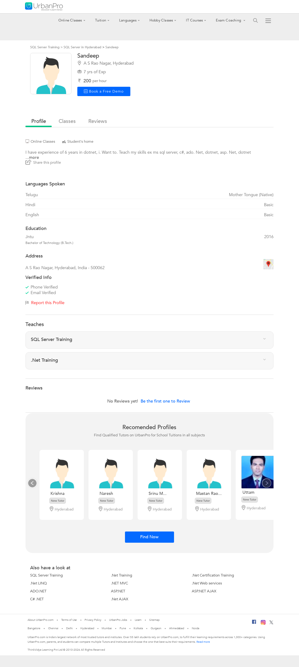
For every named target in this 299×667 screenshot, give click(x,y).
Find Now (149, 537)
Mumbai (107, 628)
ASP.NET (118, 591)
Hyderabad (87, 628)
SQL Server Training (46, 575)
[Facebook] (254, 623)
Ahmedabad (176, 628)
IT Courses (194, 20)
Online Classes (70, 20)
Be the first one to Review (165, 401)
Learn (138, 620)
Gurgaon (156, 628)
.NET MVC (119, 583)
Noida (195, 628)
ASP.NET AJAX (204, 591)
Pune (123, 628)
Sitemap (154, 620)
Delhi (69, 628)
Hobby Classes (161, 20)
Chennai (53, 628)
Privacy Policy (93, 620)
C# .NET (37, 599)
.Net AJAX (119, 599)
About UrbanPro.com (40, 620)
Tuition (100, 20)
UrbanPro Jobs (118, 620)
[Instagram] (263, 624)
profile (38, 121)
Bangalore (34, 628)
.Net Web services (207, 583)
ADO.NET (38, 591)
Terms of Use (69, 620)
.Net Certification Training (213, 575)
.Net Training (121, 575)
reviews (97, 121)
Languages (127, 20)
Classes (67, 121)
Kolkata (138, 628)
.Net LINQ (38, 583)
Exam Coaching (229, 20)
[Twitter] (271, 623)
